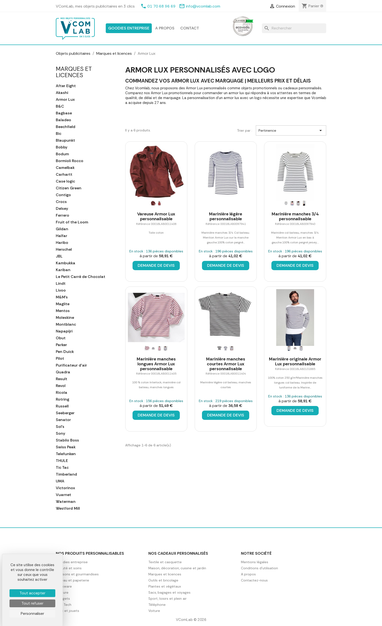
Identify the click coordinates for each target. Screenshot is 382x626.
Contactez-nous (254, 580)
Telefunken (66, 453)
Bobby (61, 147)
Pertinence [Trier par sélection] (291, 130)
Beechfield (65, 126)
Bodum (62, 154)
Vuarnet (63, 494)
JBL (59, 256)
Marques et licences (74, 72)
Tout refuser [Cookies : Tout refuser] (32, 603)
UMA (60, 481)
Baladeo (63, 120)
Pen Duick (65, 351)
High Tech (63, 604)
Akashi (62, 92)
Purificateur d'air (71, 365)
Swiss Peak (66, 447)
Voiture (154, 610)
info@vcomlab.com (203, 6)
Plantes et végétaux (164, 586)
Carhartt (64, 174)
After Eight (66, 85)
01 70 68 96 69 (161, 6)
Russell (62, 406)
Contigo (63, 195)
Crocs (61, 201)
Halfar (61, 235)
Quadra (63, 372)
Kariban (63, 269)
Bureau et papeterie (72, 580)
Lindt (61, 283)
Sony (60, 433)
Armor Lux (65, 99)
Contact (189, 28)
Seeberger (65, 413)
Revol (61, 385)
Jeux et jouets (67, 610)
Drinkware (64, 586)
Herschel (64, 249)
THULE (62, 460)
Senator (63, 419)
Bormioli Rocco (69, 160)
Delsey (62, 208)
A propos (164, 28)
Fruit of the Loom (72, 222)
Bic (58, 133)
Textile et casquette (165, 562)
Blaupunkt (65, 140)
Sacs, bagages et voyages (169, 592)
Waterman (66, 501)
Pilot (60, 358)
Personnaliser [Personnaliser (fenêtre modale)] (32, 613)
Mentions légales (254, 562)
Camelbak (65, 167)
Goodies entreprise (128, 28)
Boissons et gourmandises (77, 574)
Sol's (60, 426)
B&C (60, 106)
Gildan (62, 229)
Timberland (66, 474)
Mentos (63, 310)
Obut (61, 338)
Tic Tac (62, 467)
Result (61, 379)
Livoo (61, 290)
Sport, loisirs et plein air (167, 598)
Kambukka (65, 263)
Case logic (65, 181)
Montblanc (66, 324)
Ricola (61, 392)
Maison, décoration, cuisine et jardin (177, 568)
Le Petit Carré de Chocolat (80, 276)
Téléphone (157, 604)
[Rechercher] (294, 28)
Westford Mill (68, 508)
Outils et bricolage (163, 580)
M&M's (62, 297)
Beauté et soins (69, 568)
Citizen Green (68, 188)
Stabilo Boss (67, 440)
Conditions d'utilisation (259, 568)
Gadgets (63, 598)
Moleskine (65, 317)
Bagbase (64, 113)
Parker (61, 344)
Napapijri (64, 331)
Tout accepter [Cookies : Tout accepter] (32, 593)
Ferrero (62, 215)
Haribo (62, 242)
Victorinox (65, 488)
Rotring (62, 399)
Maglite (62, 304)
